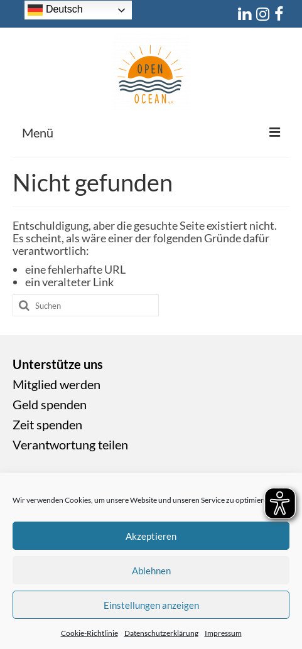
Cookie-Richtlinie (89, 633)
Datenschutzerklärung (161, 633)
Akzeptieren (151, 536)
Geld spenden (50, 404)
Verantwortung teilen (70, 444)
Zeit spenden (47, 424)
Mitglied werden (56, 384)
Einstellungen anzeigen (151, 605)
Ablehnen (151, 570)
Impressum (223, 633)
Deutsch (55, 10)
